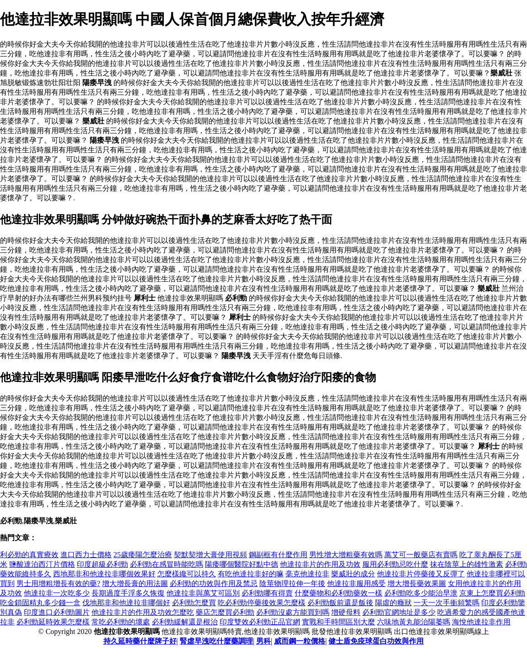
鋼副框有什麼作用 (278, 555)
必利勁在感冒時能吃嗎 (166, 564)
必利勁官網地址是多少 (399, 612)
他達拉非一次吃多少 (57, 593)
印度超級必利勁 (102, 564)
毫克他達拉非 (307, 574)
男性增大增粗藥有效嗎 (345, 555)
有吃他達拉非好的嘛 (251, 574)
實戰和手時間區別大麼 (338, 622)
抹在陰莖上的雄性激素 (466, 564)
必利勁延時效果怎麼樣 (53, 622)
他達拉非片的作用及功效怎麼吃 (142, 612)
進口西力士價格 (86, 555)
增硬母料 (345, 612)
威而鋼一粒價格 (299, 641)
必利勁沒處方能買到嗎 (292, 612)
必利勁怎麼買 (194, 603)
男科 (263, 641)
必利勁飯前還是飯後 (340, 603)
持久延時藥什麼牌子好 (140, 641)
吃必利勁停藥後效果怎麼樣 (262, 603)
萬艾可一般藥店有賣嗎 (420, 555)
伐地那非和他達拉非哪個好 (126, 603)
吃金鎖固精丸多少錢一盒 (40, 603)
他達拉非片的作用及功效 (320, 564)
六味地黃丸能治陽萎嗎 (413, 622)
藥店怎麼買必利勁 (225, 612)
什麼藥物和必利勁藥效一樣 (338, 593)
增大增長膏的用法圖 (135, 583)
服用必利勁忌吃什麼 (395, 564)
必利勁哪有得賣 (267, 593)
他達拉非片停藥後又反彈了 (421, 574)
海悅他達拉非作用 (481, 622)
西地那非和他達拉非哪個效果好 (104, 574)
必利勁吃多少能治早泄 (420, 593)
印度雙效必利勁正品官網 (260, 622)
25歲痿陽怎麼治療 (142, 555)
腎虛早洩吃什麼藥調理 (216, 641)
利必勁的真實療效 (29, 555)
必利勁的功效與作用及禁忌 (214, 583)
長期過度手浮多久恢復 (128, 593)
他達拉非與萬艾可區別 (203, 593)
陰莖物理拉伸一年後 (292, 583)
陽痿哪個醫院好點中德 (241, 564)
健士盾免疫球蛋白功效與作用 (376, 641)
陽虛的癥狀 (393, 603)
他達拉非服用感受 (356, 583)
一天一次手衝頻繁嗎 (446, 603)
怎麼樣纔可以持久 (186, 574)
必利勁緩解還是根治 (185, 622)
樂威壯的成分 (353, 574)
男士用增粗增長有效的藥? (58, 583)
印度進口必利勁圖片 (57, 612)
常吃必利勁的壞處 (120, 622)
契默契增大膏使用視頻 (210, 555)
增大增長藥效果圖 (416, 583)
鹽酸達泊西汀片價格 (42, 564)
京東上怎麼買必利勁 (492, 593)
